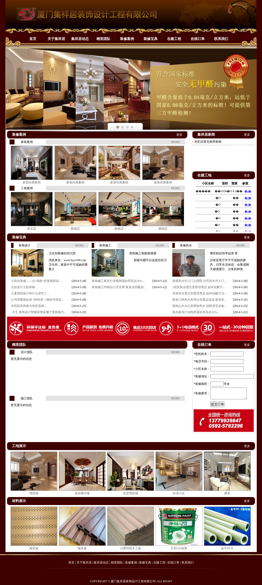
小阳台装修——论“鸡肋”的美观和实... (36, 281)
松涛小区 (179, 493)
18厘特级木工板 (130, 548)
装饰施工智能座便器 (142, 253)
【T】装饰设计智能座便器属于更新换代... (38, 312)
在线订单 (198, 39)
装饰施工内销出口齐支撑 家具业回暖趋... (119, 287)
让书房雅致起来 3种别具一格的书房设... (37, 299)
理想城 (33, 493)
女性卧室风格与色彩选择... (28, 306)
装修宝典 (151, 39)
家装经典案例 (32, 182)
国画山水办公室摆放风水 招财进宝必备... (199, 306)
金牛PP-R (227, 548)
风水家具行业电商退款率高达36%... (195, 312)
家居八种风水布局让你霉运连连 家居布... (199, 299)
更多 (179, 134)
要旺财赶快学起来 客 (224, 253)
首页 (32, 39)
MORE (175, 142)
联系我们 (221, 39)
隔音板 (33, 548)
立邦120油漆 (179, 548)
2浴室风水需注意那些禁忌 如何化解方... (198, 287)
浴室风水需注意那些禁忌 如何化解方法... (199, 293)
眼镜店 (75, 228)
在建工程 (174, 39)
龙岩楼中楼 (82, 493)
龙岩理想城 (130, 493)
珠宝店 (31, 228)
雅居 (227, 493)
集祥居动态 (80, 39)
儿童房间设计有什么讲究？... (30, 293)
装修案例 (127, 39)
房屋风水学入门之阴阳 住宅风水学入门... (199, 281)
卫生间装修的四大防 (62, 253)
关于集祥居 (56, 39)
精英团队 (103, 39)
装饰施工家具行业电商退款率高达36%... (118, 281)
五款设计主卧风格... (24, 287)
